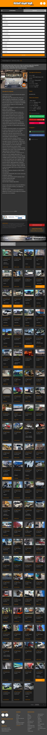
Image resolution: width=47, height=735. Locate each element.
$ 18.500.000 (6, 440)
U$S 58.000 (27, 699)
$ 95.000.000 (17, 325)
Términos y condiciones (20, 718)
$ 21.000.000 (39, 535)
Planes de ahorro (30, 722)
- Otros (38, 729)
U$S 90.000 (38, 419)
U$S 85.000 (5, 419)
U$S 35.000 (16, 570)
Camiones (29, 718)
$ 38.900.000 (28, 419)
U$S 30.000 (27, 570)
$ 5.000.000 (5, 680)
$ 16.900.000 (39, 440)
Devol (26, 263)
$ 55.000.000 (17, 680)
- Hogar (38, 722)
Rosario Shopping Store (39, 676)
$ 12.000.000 (6, 457)
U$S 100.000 (5, 325)
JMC (21, 60)
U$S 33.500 (38, 457)
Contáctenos (18, 725)
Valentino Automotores (6, 263)
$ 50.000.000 (28, 457)
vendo (26, 696)
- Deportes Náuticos (40, 714)
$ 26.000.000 (28, 286)
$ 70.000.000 (17, 401)
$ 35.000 (5, 401)
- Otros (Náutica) (40, 715)
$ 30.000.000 (39, 478)
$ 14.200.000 (39, 286)
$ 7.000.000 (27, 680)
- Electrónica (39, 719)
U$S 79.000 (38, 659)
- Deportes (39, 725)
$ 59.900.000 (28, 518)
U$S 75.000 (38, 306)
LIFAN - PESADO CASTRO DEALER (28, 437)
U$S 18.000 (16, 518)
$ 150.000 (16, 604)
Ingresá (20, 8)
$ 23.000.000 (17, 497)
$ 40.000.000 (6, 570)
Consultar (27, 325)
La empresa (18, 715)
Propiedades (30, 728)
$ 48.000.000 (39, 621)
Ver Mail (34, 110)
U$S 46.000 (16, 346)
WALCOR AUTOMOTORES (39, 343)
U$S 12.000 (5, 384)
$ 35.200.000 (28, 440)
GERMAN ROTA (28, 343)
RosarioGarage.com (6, 60)
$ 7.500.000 (16, 621)
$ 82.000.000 (6, 306)
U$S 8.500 (16, 384)
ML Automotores (17, 343)
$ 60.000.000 (39, 518)
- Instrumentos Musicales (41, 728)
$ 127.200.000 (17, 306)
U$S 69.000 (5, 366)
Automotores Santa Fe (17, 363)
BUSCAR (35, 10)
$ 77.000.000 (39, 680)
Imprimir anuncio (33, 139)
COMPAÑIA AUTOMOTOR (28, 515)
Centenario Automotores (6, 475)
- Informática (39, 721)
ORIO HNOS (39, 283)
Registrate (27, 8)
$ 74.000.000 (28, 346)
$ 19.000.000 (39, 570)
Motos (28, 719)
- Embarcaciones (30, 731)
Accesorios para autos (31, 725)
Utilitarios (29, 715)
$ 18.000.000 (39, 587)
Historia (17, 721)
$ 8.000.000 (16, 699)
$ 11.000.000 (27, 552)
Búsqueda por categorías (20, 722)
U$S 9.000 (5, 621)
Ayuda (17, 719)
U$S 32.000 (38, 346)
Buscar (23, 55)
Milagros (38, 263)
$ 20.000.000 (39, 497)
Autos (28, 714)
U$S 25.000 (5, 587)
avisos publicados (34, 113)
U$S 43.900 (5, 518)
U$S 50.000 (27, 267)
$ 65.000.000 (6, 286)
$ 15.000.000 (17, 587)
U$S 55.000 (38, 604)
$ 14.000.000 (28, 587)
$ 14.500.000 (39, 638)
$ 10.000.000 (28, 384)
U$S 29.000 (5, 535)
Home (17, 714)
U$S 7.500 (16, 419)
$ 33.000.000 (39, 267)
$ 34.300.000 (6, 659)
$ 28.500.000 (17, 638)
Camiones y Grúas (15, 60)
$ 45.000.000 (6, 699)
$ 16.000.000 (17, 440)
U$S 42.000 (16, 267)
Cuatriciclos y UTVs (31, 721)
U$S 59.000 (5, 267)
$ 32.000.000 (6, 604)
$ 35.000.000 (39, 325)
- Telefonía (39, 718)
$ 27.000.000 (28, 535)
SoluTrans (27, 302)
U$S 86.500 (5, 478)
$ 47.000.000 (28, 306)
